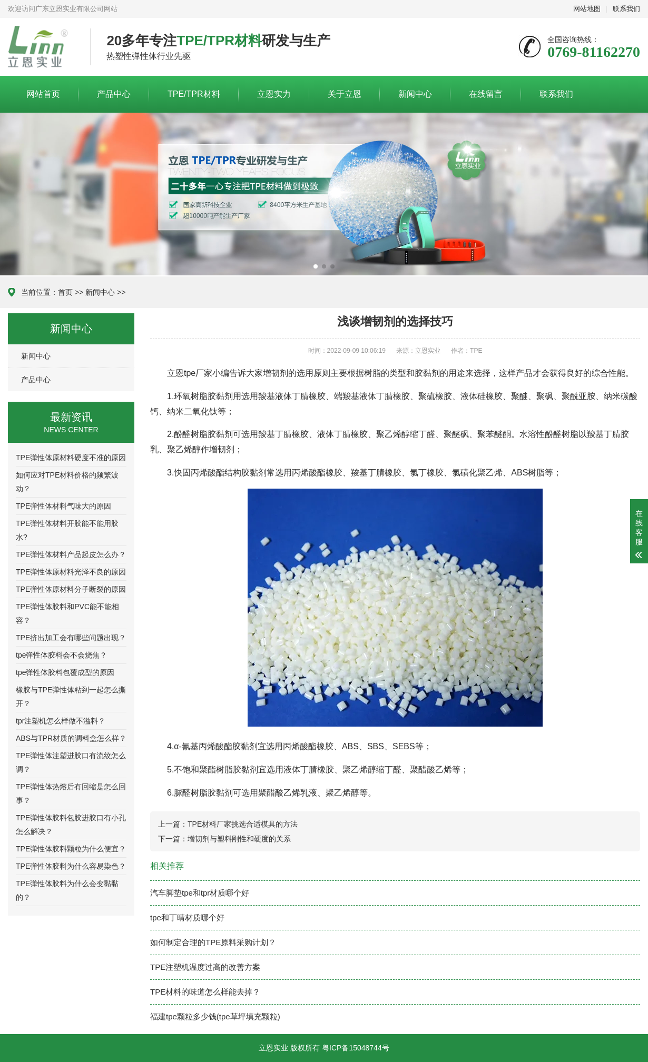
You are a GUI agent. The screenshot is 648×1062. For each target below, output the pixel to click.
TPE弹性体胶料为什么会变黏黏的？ (67, 890)
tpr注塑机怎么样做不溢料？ (60, 721)
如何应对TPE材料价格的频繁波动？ (67, 482)
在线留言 (486, 94)
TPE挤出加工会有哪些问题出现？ (71, 637)
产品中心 (114, 94)
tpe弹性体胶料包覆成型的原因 (65, 672)
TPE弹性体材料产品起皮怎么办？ (71, 554)
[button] (315, 266)
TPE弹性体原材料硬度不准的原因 (71, 457)
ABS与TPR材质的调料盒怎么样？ (71, 738)
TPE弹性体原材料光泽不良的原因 (71, 572)
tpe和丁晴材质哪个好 (187, 917)
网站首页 (43, 94)
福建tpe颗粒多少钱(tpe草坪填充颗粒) (215, 1016)
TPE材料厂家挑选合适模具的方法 (243, 824)
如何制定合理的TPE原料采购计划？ (213, 942)
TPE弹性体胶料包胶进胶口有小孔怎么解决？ (71, 824)
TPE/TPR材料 (194, 94)
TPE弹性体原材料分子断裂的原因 (71, 589)
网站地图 (587, 9)
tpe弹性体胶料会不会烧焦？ (61, 655)
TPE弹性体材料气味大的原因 (63, 506)
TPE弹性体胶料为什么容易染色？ (71, 866)
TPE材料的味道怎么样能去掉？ (205, 991)
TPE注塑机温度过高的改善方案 (205, 966)
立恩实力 (274, 94)
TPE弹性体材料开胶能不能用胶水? (67, 530)
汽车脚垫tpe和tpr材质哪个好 (199, 892)
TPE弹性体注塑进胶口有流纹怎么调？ (71, 762)
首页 (65, 292)
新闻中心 (415, 94)
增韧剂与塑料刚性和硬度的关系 (239, 839)
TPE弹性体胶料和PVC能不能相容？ (67, 613)
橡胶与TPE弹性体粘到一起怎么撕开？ (71, 697)
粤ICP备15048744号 (355, 1048)
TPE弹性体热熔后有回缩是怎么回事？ (71, 793)
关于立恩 (344, 94)
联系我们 (626, 9)
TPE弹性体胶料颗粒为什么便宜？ (71, 849)
